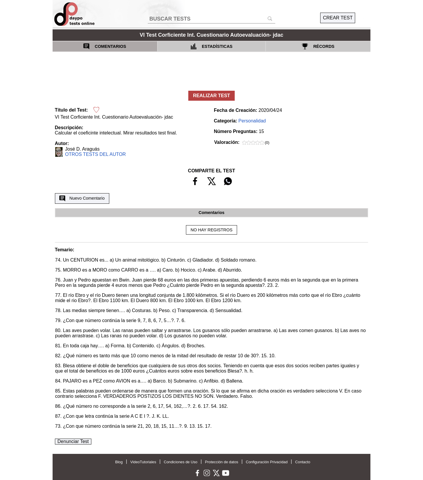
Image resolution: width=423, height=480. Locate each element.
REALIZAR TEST (211, 95)
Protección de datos (221, 462)
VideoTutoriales (143, 462)
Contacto (302, 462)
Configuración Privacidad (267, 462)
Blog (119, 462)
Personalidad (252, 120)
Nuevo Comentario (82, 198)
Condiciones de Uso (180, 462)
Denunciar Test (73, 441)
